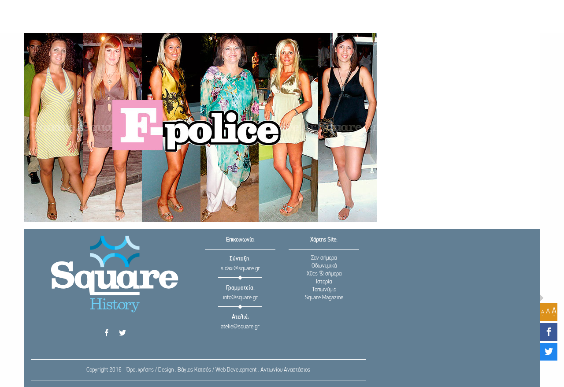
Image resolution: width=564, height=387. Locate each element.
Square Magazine (324, 298)
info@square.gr (240, 298)
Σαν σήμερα (324, 258)
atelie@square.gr (240, 327)
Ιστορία (324, 282)
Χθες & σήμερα (324, 274)
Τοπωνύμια (324, 290)
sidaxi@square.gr (240, 269)
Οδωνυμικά (324, 266)
